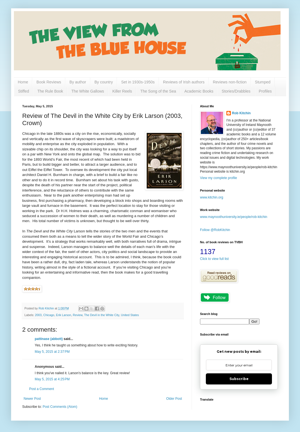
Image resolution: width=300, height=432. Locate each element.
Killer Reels (122, 91)
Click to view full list (214, 259)
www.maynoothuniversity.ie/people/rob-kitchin (233, 217)
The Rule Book (50, 91)
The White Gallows (87, 91)
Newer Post (32, 399)
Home (23, 82)
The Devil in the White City (101, 315)
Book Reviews (48, 82)
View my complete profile (218, 178)
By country (103, 82)
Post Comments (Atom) (59, 407)
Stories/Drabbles (236, 91)
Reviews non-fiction (229, 82)
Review (77, 315)
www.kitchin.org (211, 197)
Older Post (174, 399)
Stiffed (23, 91)
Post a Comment (41, 389)
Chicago (48, 315)
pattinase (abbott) (49, 339)
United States (130, 315)
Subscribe (239, 379)
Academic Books (198, 91)
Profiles (265, 91)
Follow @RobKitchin (215, 230)
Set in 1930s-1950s (138, 82)
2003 (38, 315)
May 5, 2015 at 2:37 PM (52, 352)
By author (77, 82)
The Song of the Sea (158, 91)
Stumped (263, 82)
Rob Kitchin (241, 113)
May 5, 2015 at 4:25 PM (52, 379)
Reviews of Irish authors (183, 82)
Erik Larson (63, 315)
